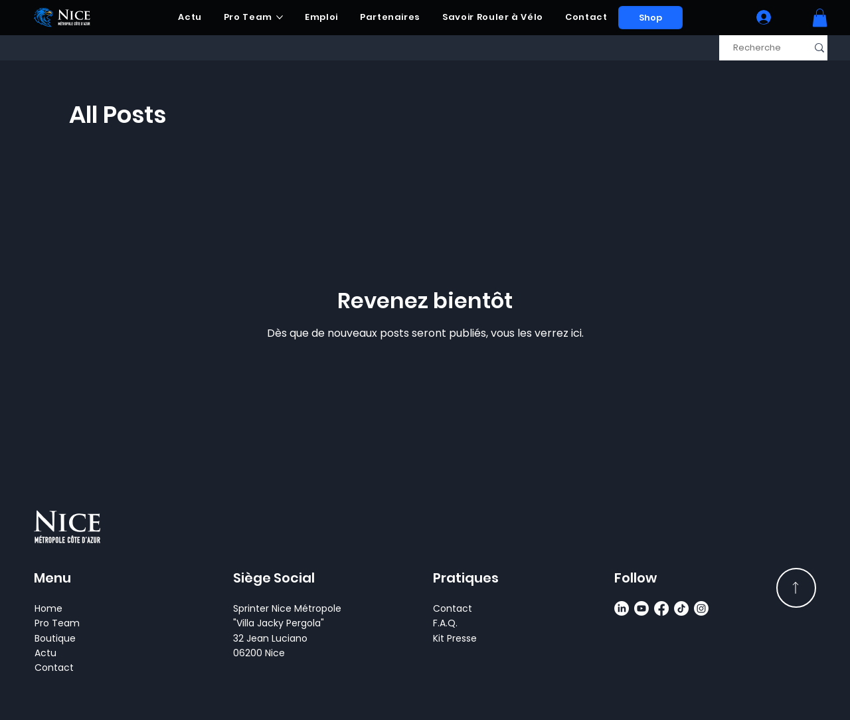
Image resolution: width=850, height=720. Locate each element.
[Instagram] (701, 608)
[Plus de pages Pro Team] (279, 17)
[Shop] (650, 17)
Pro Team (57, 623)
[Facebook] (661, 608)
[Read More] (796, 588)
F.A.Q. (445, 623)
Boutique (55, 638)
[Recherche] (757, 47)
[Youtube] (641, 608)
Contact (54, 667)
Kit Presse (455, 638)
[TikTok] (681, 608)
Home (48, 608)
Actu (45, 653)
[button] (819, 18)
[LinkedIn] (621, 608)
